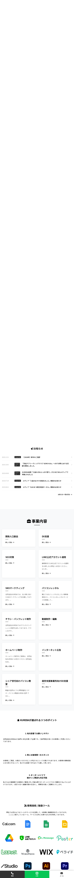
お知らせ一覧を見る (65, 494)
